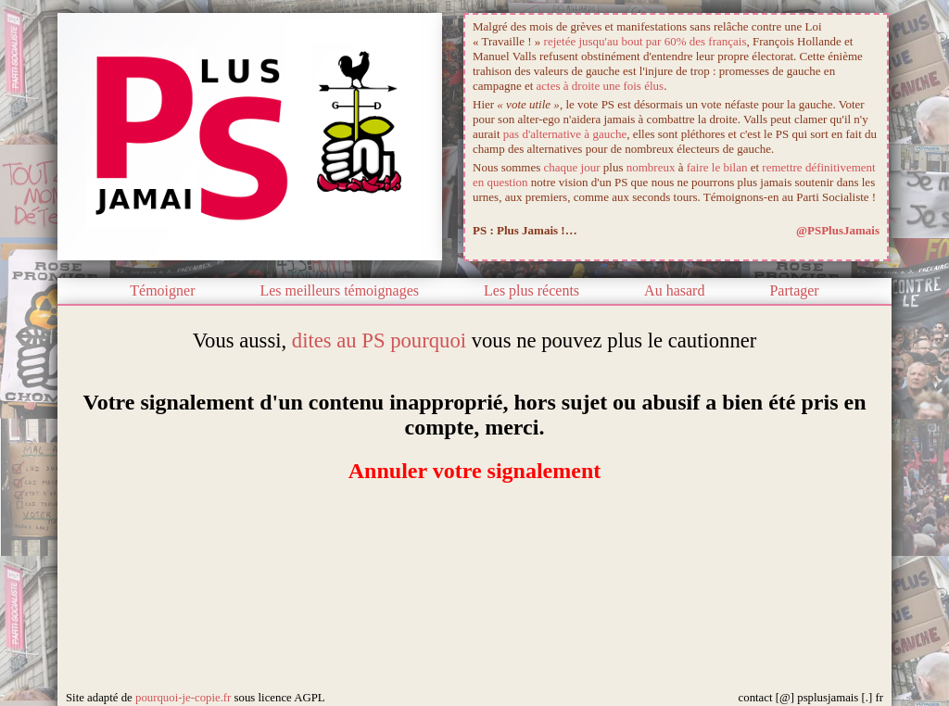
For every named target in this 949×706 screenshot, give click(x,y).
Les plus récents (531, 290)
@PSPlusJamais (837, 230)
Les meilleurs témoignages (339, 290)
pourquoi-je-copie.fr (183, 697)
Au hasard (674, 290)
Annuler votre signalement (474, 471)
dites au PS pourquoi (379, 340)
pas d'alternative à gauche (564, 134)
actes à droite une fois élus (600, 86)
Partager (793, 290)
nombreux (651, 167)
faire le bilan (717, 167)
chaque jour (572, 167)
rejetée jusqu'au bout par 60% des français (645, 41)
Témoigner (162, 290)
